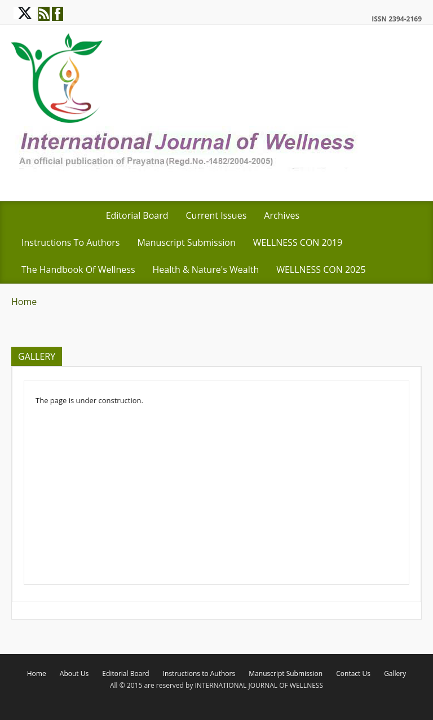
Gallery (395, 673)
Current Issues (216, 215)
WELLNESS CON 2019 (297, 242)
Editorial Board (137, 215)
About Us (74, 673)
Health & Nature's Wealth (206, 269)
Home (24, 301)
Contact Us (353, 673)
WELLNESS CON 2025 (320, 269)
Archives (281, 215)
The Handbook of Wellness (78, 269)
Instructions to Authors (70, 242)
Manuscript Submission (186, 242)
